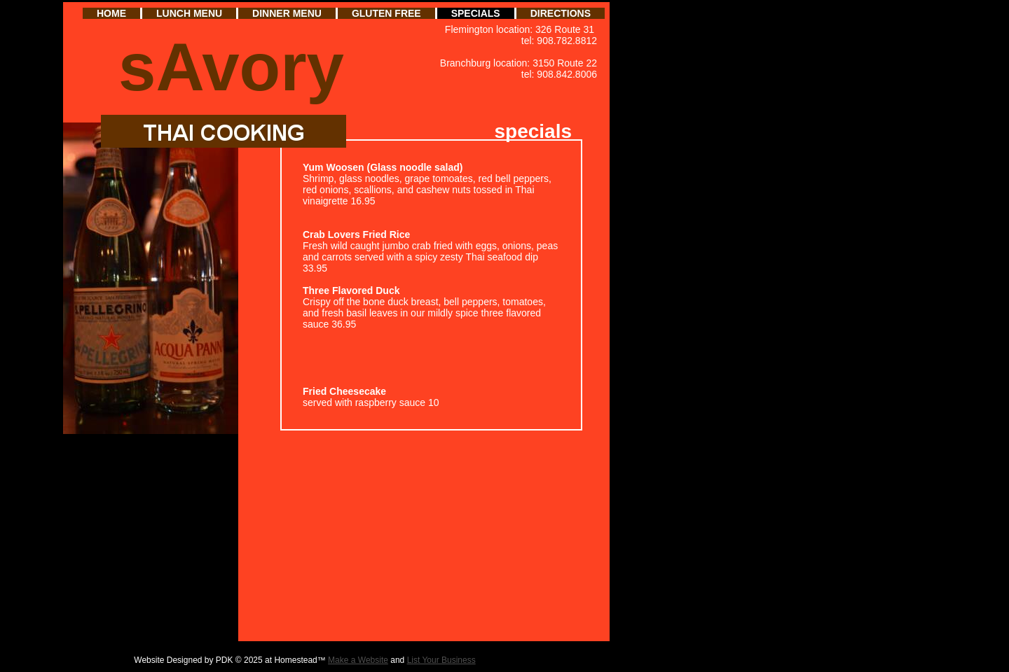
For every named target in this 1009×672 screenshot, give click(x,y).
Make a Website (358, 660)
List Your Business (441, 660)
